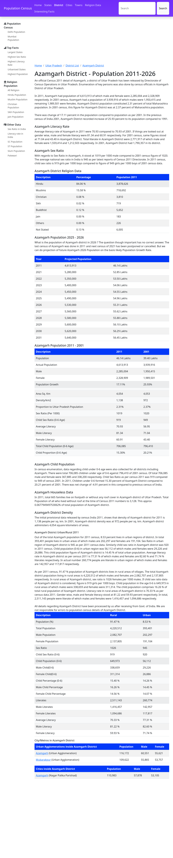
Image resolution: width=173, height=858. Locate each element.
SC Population (15, 141)
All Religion (13, 90)
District (58, 5)
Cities (69, 5)
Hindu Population (17, 94)
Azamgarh (42, 753)
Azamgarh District (93, 65)
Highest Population (18, 74)
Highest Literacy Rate (16, 63)
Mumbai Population (13, 38)
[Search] (137, 8)
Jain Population (16, 116)
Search (163, 8)
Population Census (18, 8)
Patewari (12, 155)
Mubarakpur (43, 759)
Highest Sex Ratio (17, 56)
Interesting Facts (44, 11)
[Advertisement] (102, 42)
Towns (78, 5)
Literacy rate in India (15, 135)
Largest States (15, 52)
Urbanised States (17, 69)
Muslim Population (17, 99)
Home (38, 5)
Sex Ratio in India (17, 129)
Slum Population (16, 150)
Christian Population (13, 106)
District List (72, 65)
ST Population (15, 146)
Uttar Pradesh (53, 65)
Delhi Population (16, 31)
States (48, 5)
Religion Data (93, 5)
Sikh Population (16, 112)
